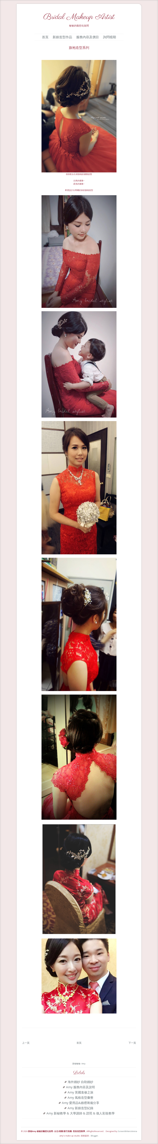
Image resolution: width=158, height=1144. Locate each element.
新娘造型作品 (62, 37)
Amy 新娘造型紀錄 (80, 1108)
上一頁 (25, 1042)
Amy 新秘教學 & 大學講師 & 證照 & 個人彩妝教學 (80, 1113)
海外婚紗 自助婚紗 (80, 1082)
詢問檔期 (109, 37)
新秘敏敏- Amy (78, 1063)
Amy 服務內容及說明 (80, 1087)
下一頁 (132, 1042)
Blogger (94, 1135)
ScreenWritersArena (127, 1131)
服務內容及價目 (87, 37)
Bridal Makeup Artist (79, 17)
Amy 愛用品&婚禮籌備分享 (80, 1103)
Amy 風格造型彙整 (80, 1097)
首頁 (45, 37)
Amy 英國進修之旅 (80, 1092)
